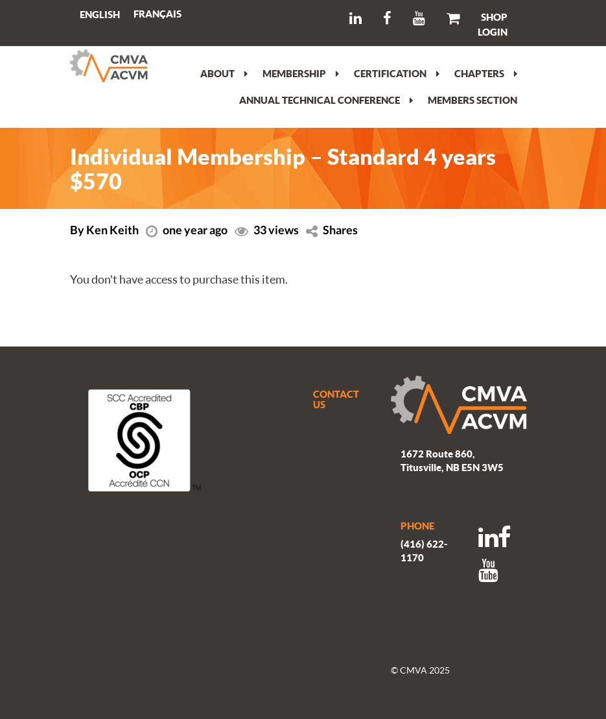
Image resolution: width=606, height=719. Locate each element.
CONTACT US (336, 399)
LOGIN (492, 32)
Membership (300, 73)
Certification (396, 73)
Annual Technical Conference (326, 100)
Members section (472, 100)
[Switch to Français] (157, 14)
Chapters (485, 73)
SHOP (494, 17)
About (224, 73)
